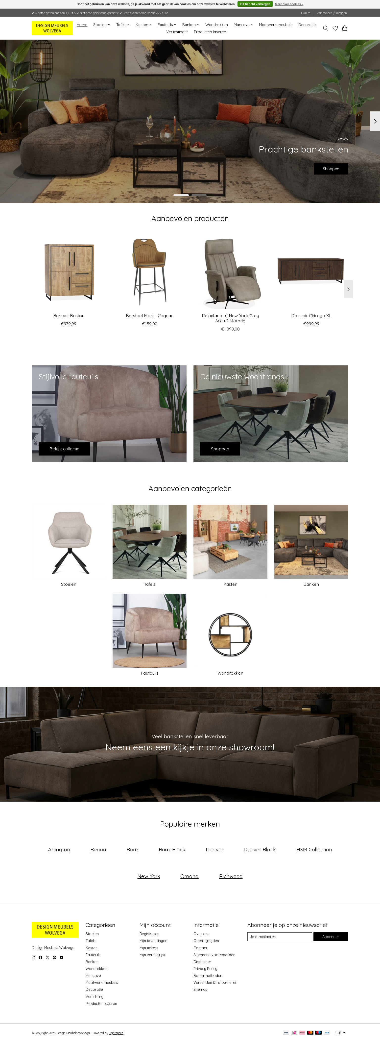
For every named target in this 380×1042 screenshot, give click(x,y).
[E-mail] (279, 936)
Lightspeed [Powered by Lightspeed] (116, 1033)
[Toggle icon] (325, 28)
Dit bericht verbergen (255, 4)
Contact (200, 947)
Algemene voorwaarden (214, 954)
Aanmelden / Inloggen (332, 13)
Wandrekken (216, 24)
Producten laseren (210, 31)
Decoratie (307, 24)
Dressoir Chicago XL (311, 315)
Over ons (201, 933)
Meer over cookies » (289, 4)
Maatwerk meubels (275, 24)
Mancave (93, 975)
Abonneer (330, 936)
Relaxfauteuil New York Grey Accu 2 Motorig (230, 318)
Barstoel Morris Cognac (149, 315)
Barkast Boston (68, 315)
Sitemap (200, 989)
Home (82, 24)
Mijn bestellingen (153, 940)
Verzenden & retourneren (215, 982)
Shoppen (328, 167)
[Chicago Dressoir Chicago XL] (311, 272)
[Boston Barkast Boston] (69, 272)
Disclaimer (202, 961)
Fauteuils (149, 673)
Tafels (149, 584)
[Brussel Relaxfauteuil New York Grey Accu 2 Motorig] (230, 272)
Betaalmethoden (207, 975)
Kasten (230, 584)
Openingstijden (206, 940)
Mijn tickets (149, 947)
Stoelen (68, 584)
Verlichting (94, 996)
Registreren (149, 933)
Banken (311, 584)
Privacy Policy (205, 968)
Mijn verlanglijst (152, 954)
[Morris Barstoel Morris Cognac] (150, 272)
